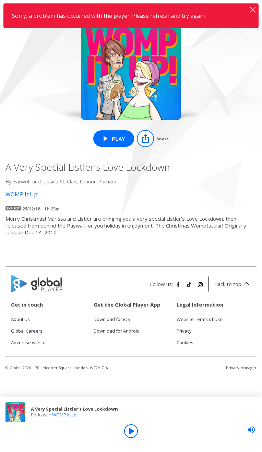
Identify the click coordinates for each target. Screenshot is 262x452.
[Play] (131, 431)
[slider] (251, 429)
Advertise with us (29, 342)
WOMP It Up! (65, 415)
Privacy (184, 331)
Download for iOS (112, 319)
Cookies (185, 342)
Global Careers (27, 331)
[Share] (153, 138)
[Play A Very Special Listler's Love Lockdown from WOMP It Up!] (113, 138)
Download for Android (117, 331)
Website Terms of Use (200, 319)
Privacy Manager (241, 367)
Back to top (232, 284)
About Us (20, 319)
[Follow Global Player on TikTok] (189, 287)
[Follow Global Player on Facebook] (178, 287)
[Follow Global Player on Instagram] (200, 287)
